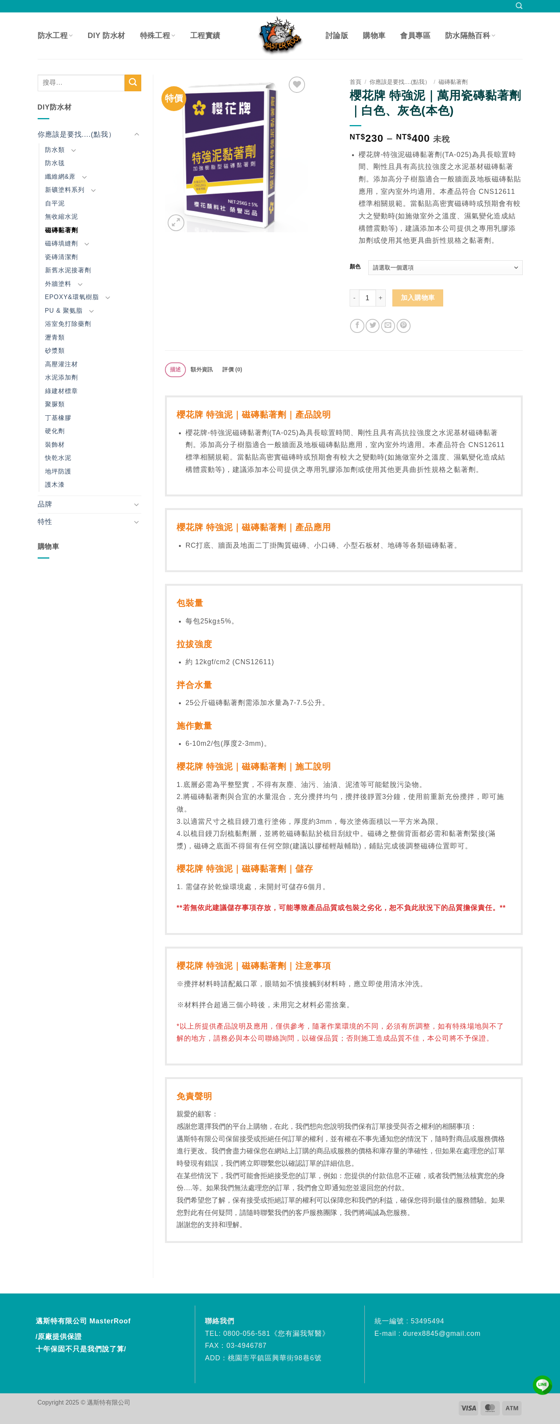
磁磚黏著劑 (61, 230)
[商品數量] (367, 297)
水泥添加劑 (61, 377)
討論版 (337, 35)
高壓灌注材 (61, 364)
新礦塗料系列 (65, 189)
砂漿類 (55, 350)
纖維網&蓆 (60, 176)
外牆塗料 (58, 283)
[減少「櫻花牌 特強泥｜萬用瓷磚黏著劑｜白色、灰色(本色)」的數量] (354, 297)
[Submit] (133, 83)
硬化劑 (55, 431)
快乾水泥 (58, 457)
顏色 (355, 267)
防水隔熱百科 (470, 35)
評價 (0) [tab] (232, 369)
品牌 (45, 504)
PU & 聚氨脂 (64, 310)
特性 (45, 522)
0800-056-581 (246, 1333)
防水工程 (55, 35)
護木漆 (55, 484)
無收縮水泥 (61, 216)
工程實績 (205, 35)
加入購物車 (418, 297)
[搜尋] (519, 6)
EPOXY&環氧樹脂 (72, 297)
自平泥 (55, 203)
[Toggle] (136, 134)
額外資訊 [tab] (202, 369)
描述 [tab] (175, 369)
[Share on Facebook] (357, 326)
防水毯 (55, 163)
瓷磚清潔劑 (61, 257)
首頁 (355, 81)
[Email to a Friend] (388, 326)
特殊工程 (157, 35)
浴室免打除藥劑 (68, 323)
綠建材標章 (61, 391)
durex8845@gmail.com (441, 1333)
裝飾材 (55, 444)
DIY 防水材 (106, 35)
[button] (176, 222)
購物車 (374, 35)
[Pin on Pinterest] (404, 326)
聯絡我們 (221, 1321)
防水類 (55, 149)
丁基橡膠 (58, 417)
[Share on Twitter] (373, 326)
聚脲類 (55, 404)
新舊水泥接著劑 (68, 270)
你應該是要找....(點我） (77, 134)
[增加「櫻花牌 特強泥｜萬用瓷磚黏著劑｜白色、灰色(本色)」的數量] (381, 297)
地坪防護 (58, 471)
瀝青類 (55, 337)
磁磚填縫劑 (61, 243)
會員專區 (415, 35)
